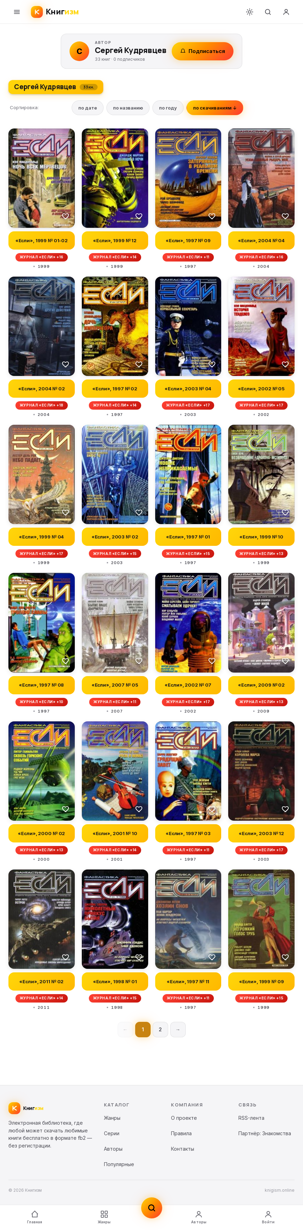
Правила (181, 1133)
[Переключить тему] (249, 12)
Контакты (182, 1149)
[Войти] (286, 12)
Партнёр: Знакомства (264, 1133)
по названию (128, 108)
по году (168, 108)
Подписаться (202, 51)
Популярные (119, 1164)
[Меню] (16, 12)
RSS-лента (251, 1118)
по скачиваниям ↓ (215, 108)
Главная (34, 1217)
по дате (87, 108)
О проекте (184, 1118)
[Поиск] (267, 12)
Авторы (198, 1217)
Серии (111, 1133)
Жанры (104, 1217)
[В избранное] (65, 215)
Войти (268, 1217)
